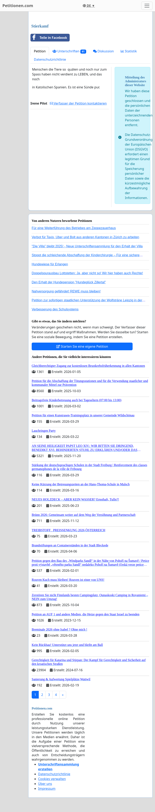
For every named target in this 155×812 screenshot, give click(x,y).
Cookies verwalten (52, 779)
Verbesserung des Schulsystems (55, 309)
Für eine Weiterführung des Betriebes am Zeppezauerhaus (74, 228)
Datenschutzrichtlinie (50, 59)
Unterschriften (69, 51)
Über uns (45, 783)
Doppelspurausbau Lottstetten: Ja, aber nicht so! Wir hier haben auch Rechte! (87, 273)
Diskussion (103, 51)
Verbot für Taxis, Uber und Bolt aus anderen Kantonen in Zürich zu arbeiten (85, 237)
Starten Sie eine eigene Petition (82, 346)
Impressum (47, 788)
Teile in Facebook (49, 37)
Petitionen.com (17, 5)
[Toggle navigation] (147, 6)
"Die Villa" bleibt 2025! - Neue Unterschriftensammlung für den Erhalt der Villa (87, 246)
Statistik (129, 51)
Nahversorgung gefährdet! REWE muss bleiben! (66, 291)
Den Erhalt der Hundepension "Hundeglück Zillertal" (69, 282)
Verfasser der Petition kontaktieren (78, 103)
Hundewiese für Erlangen (50, 264)
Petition (40, 51)
